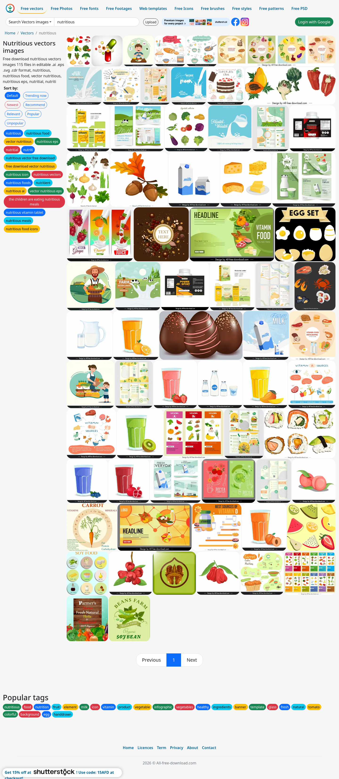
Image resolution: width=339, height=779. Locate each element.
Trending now (35, 95)
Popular (33, 114)
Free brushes (213, 8)
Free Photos (61, 8)
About (192, 747)
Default (12, 95)
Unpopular (15, 123)
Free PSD (299, 8)
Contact (209, 747)
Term (161, 747)
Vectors (27, 33)
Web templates (153, 8)
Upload (150, 22)
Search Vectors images (28, 22)
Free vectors (32, 8)
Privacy (176, 747)
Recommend (35, 104)
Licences (145, 747)
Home (10, 33)
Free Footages (119, 8)
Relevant (13, 114)
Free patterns (271, 8)
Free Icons (183, 8)
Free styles (242, 8)
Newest (12, 104)
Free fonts (89, 8)
